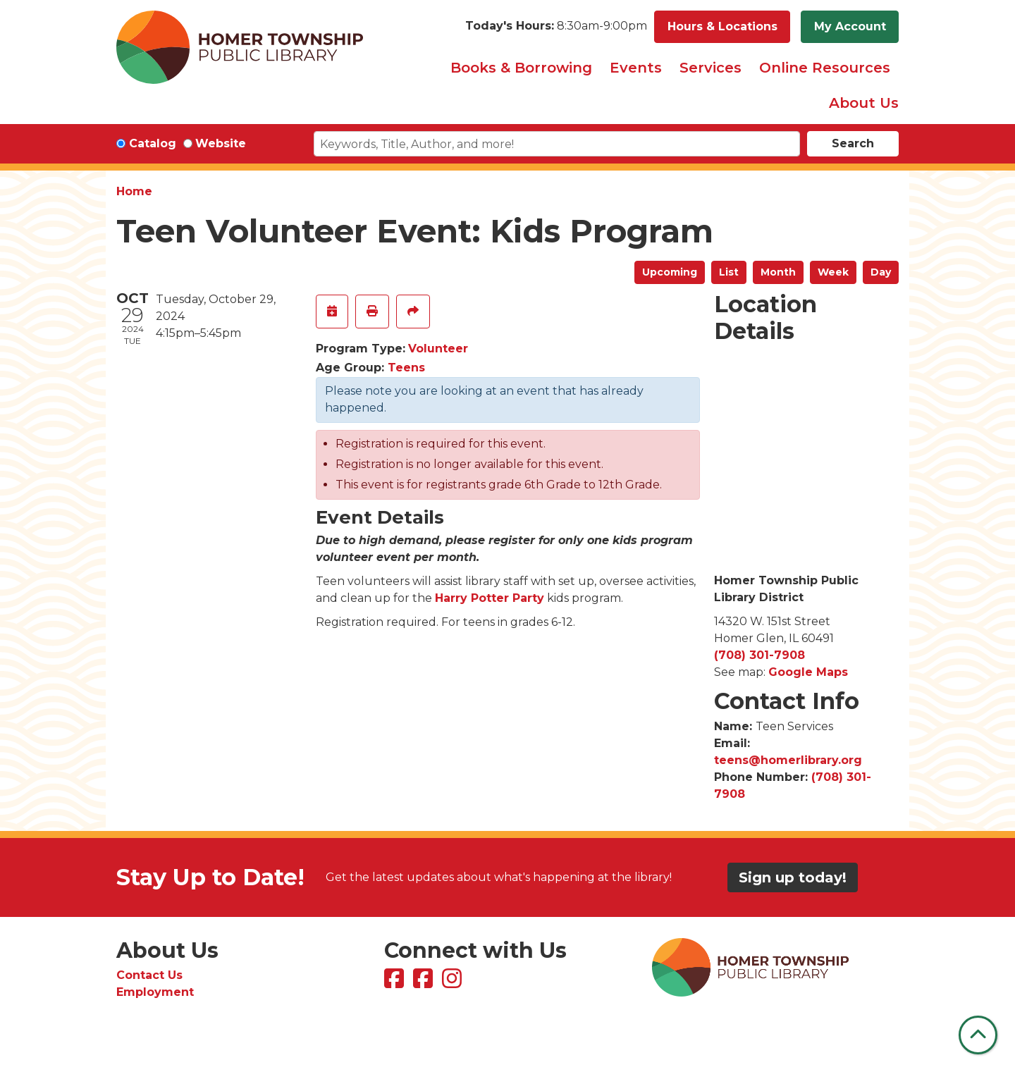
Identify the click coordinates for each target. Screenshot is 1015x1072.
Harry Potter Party (489, 598)
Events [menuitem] (636, 67)
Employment (155, 992)
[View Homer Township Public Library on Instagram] (453, 983)
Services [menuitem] (710, 67)
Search (853, 143)
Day (881, 272)
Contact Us (149, 975)
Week (833, 272)
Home (134, 191)
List (729, 272)
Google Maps (808, 672)
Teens (406, 367)
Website (220, 143)
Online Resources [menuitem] (824, 67)
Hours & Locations (722, 26)
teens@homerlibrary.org (788, 760)
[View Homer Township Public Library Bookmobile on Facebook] (424, 983)
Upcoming (669, 272)
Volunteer (438, 348)
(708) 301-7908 (759, 655)
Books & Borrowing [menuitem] (521, 67)
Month (778, 272)
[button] (556, 27)
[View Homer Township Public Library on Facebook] (395, 983)
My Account (850, 26)
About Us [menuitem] (864, 102)
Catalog (152, 143)
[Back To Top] (978, 1035)
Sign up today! (793, 877)
